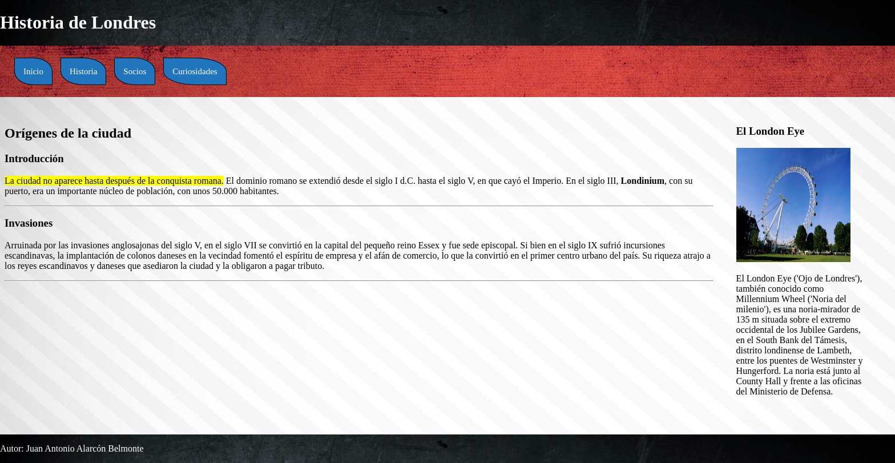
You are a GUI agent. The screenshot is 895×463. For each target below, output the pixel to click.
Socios (134, 71)
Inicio (33, 71)
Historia (83, 71)
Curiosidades (194, 71)
